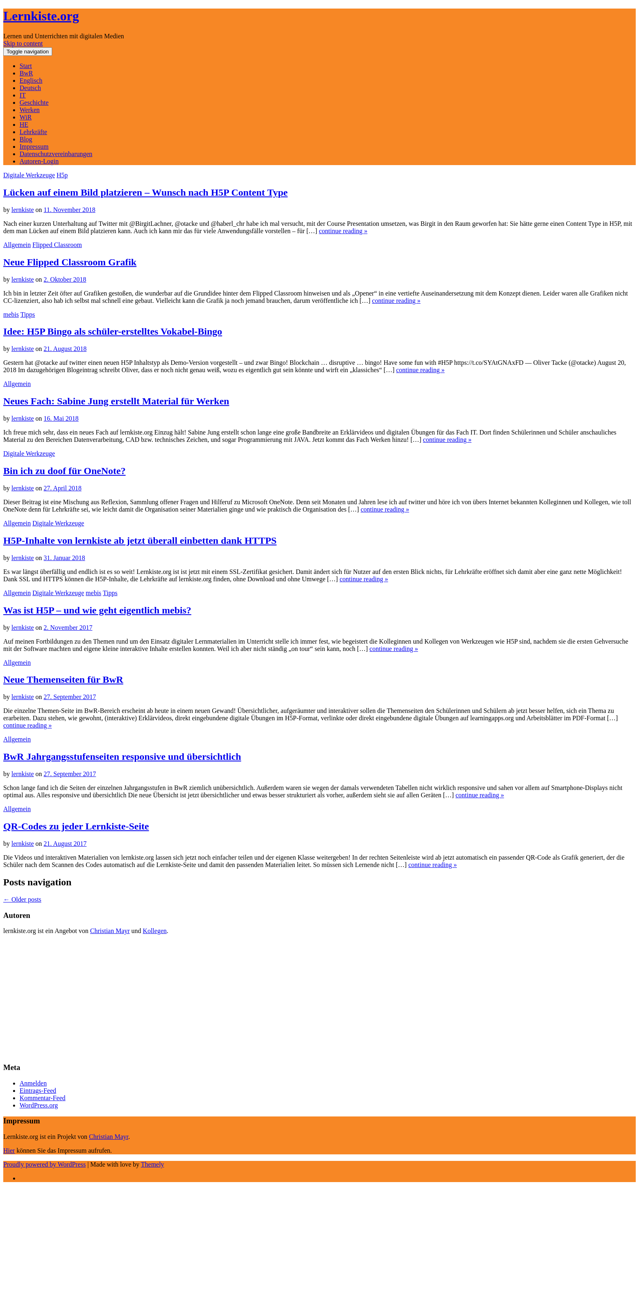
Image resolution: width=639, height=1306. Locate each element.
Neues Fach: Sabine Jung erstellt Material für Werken (116, 401)
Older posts (22, 899)
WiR (26, 117)
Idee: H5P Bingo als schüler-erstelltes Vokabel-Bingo (112, 331)
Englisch (31, 80)
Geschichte (34, 102)
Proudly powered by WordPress (44, 1164)
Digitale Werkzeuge (29, 175)
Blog (26, 139)
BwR (26, 73)
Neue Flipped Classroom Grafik (70, 262)
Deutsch (30, 87)
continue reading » (343, 230)
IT (23, 95)
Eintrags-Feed (38, 1090)
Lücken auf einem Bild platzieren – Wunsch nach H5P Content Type (145, 192)
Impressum (34, 146)
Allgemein (17, 244)
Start (26, 65)
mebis (11, 314)
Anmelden (33, 1083)
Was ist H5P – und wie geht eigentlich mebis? (97, 610)
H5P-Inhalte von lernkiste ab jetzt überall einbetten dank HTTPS (140, 540)
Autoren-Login (39, 161)
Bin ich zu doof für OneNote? (64, 470)
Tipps (27, 314)
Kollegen (155, 930)
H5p (62, 175)
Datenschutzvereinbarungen (56, 153)
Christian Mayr (110, 930)
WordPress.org (39, 1105)
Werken (30, 109)
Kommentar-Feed (43, 1097)
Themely (152, 1164)
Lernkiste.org (41, 16)
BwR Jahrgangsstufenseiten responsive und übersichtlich (122, 756)
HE (24, 124)
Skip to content (23, 43)
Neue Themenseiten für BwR (63, 679)
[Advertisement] (247, 998)
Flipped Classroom (57, 244)
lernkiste (22, 209)
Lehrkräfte (33, 131)
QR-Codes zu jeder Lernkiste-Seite (76, 826)
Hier (9, 1150)
